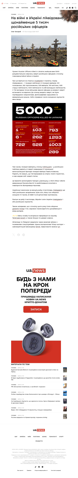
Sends (38, 227)
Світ (4, 7)
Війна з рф (21, 14)
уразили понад (18, 209)
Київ (17, 7)
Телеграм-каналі (18, 218)
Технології (41, 7)
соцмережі (38, 81)
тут (59, 227)
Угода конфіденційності (41, 470)
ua (63, 7)
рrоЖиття (39, 441)
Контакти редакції (56, 470)
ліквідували (57, 190)
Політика (24, 7)
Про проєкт (20, 470)
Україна (10, 7)
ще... (50, 7)
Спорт (61, 436)
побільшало (47, 167)
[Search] (75, 8)
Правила (29, 470)
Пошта (57, 7)
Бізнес (33, 7)
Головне (13, 14)
